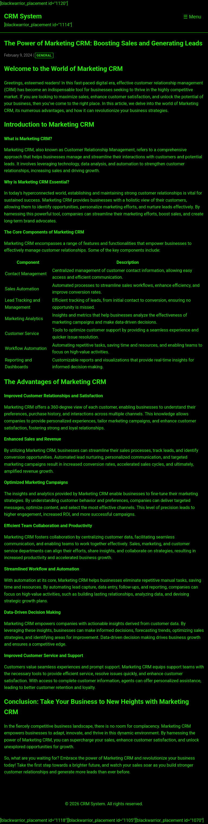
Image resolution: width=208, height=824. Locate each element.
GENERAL (44, 55)
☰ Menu (192, 16)
